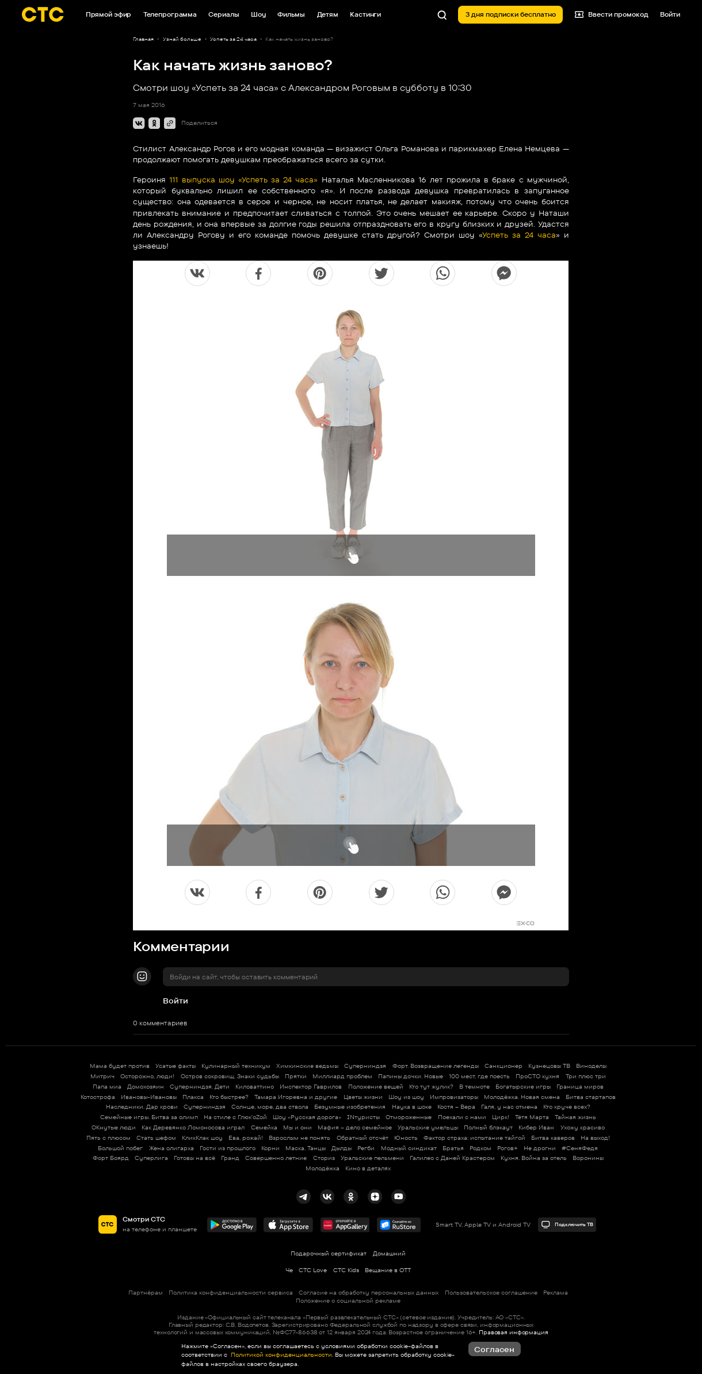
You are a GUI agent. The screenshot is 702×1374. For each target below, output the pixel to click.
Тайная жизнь (575, 1117)
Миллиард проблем (342, 1076)
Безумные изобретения (350, 1106)
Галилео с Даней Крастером (452, 1158)
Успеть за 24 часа (519, 234)
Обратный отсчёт (362, 1138)
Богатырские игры (523, 1086)
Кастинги (365, 14)
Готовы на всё (194, 1158)
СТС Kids (346, 1270)
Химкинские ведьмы (307, 1066)
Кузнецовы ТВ (549, 1066)
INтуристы (363, 1117)
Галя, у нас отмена (509, 1106)
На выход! (595, 1138)
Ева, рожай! (245, 1138)
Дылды (341, 1148)
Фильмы (291, 14)
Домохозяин (145, 1086)
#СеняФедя (580, 1148)
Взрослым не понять (299, 1138)
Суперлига (151, 1158)
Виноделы (591, 1066)
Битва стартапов (591, 1097)
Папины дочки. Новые (410, 1076)
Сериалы (223, 14)
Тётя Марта (532, 1117)
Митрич (102, 1076)
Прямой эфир (109, 14)
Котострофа (98, 1097)
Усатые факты (175, 1066)
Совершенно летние (276, 1158)
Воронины (588, 1158)
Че (289, 1270)
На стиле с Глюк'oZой (235, 1117)
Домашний (389, 1253)
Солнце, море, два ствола (269, 1106)
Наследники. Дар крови (142, 1106)
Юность (406, 1138)
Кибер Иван (536, 1127)
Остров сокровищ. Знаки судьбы (230, 1076)
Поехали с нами (462, 1117)
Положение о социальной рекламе (348, 1300)
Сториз (324, 1158)
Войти (175, 1000)
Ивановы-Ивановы (149, 1097)
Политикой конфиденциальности (280, 1354)
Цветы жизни (363, 1097)
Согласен (494, 1349)
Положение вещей (375, 1086)
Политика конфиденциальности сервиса (231, 1292)
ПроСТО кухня (537, 1076)
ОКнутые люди (113, 1127)
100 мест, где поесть (479, 1076)
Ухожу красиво (582, 1127)
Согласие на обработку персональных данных (368, 1292)
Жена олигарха (171, 1148)
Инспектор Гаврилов (311, 1086)
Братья (453, 1148)
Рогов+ (507, 1148)
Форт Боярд (111, 1158)
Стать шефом (156, 1138)
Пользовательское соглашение (491, 1292)
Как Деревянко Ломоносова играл (193, 1127)
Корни (270, 1148)
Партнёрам (145, 1292)
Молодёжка (322, 1168)
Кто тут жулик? (431, 1086)
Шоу (258, 14)
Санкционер (503, 1066)
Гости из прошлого (227, 1148)
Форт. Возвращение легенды (435, 1066)
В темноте (474, 1086)
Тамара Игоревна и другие (295, 1097)
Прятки (296, 1076)
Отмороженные (409, 1117)
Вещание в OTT (388, 1270)
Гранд (230, 1158)
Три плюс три (586, 1076)
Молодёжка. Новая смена (522, 1097)
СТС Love (313, 1270)
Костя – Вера (456, 1106)
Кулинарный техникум (235, 1066)
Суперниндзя (365, 1066)
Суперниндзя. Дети (200, 1086)
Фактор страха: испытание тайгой (474, 1138)
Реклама (555, 1292)
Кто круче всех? (566, 1106)
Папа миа (107, 1086)
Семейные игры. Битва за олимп (149, 1117)
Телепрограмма (170, 14)
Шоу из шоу (406, 1097)
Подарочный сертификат (329, 1253)
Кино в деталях (368, 1168)
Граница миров (580, 1086)
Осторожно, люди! (147, 1076)
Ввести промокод (612, 15)
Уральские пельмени (372, 1158)
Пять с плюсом (108, 1138)
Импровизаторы (454, 1097)
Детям (327, 14)
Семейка (264, 1127)
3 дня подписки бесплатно (511, 14)
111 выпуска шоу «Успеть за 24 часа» (243, 179)
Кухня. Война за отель (534, 1158)
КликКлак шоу (202, 1138)
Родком (480, 1148)
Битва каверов (553, 1138)
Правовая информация (513, 1332)
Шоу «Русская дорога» (307, 1117)
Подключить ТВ (567, 1225)
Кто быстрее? (229, 1097)
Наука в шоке (412, 1106)
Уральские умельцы (428, 1127)
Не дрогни (540, 1148)
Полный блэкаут (488, 1127)
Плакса (193, 1097)
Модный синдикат (409, 1148)
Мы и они (297, 1127)
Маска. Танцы (305, 1148)
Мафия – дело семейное (355, 1127)
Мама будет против (120, 1066)
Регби (366, 1148)
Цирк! (500, 1117)
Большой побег (120, 1148)
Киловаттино (254, 1086)
